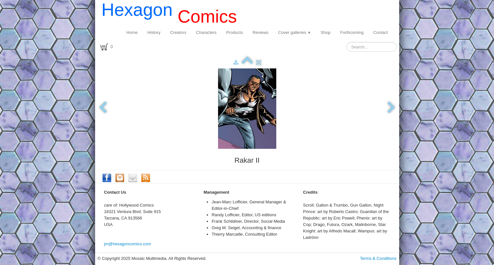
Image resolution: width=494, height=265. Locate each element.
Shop (325, 32)
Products (234, 32)
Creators (178, 32)
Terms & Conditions (378, 258)
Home (132, 32)
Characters (206, 32)
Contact (380, 32)
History (153, 32)
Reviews (261, 32)
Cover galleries (294, 32)
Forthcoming (351, 32)
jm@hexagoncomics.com (127, 243)
